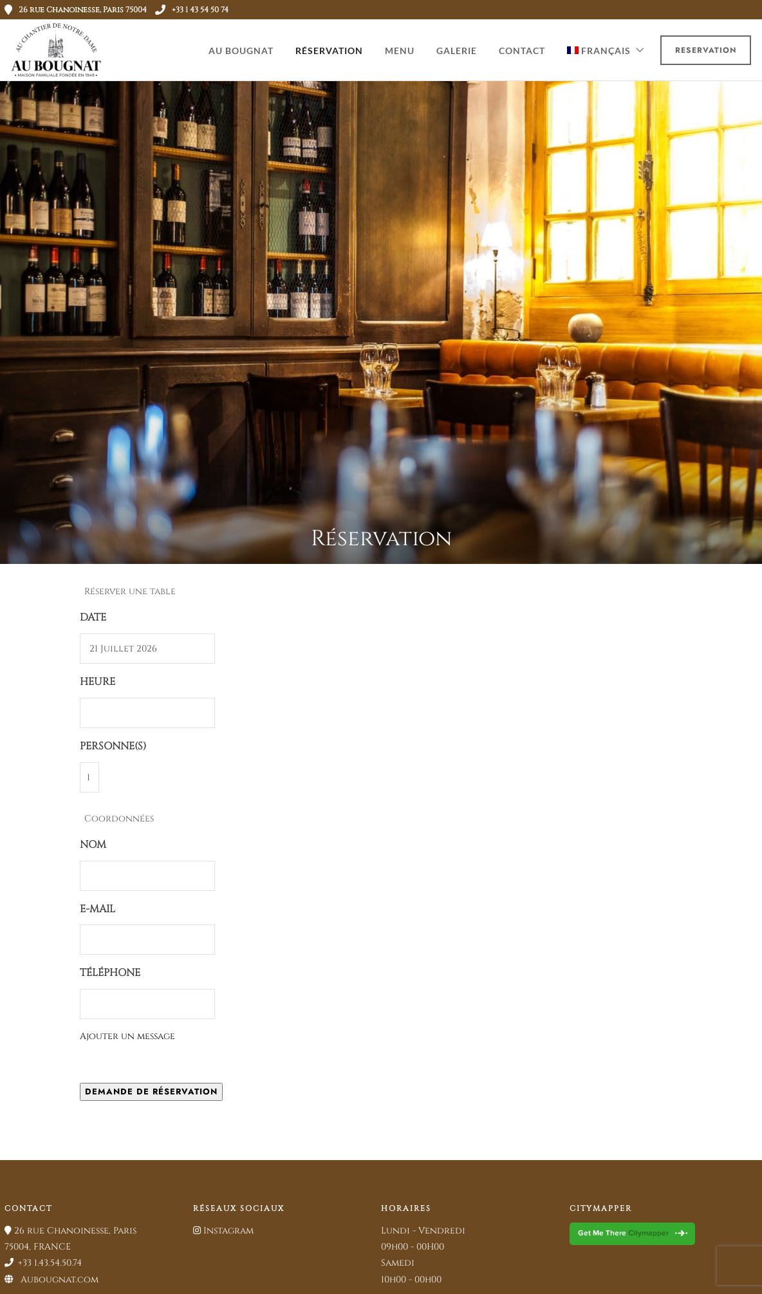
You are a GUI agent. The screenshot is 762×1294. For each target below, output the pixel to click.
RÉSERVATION (329, 50)
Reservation (706, 50)
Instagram (223, 1230)
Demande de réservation (151, 1091)
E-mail (97, 909)
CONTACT (522, 50)
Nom (93, 845)
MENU (399, 50)
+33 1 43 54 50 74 (191, 10)
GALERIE (456, 50)
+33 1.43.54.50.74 (43, 1263)
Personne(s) (113, 746)
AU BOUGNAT (241, 50)
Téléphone (110, 973)
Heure (97, 682)
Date (93, 617)
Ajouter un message (127, 1036)
